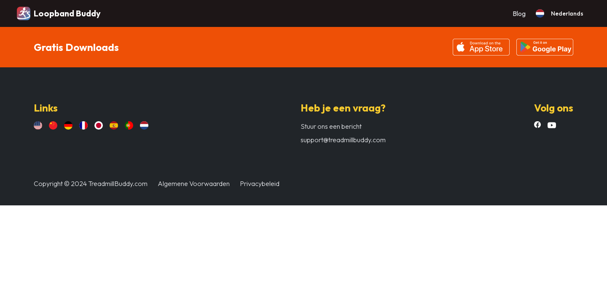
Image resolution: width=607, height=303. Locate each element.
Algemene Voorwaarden (194, 183)
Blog (519, 13)
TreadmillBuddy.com (118, 183)
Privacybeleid (259, 183)
